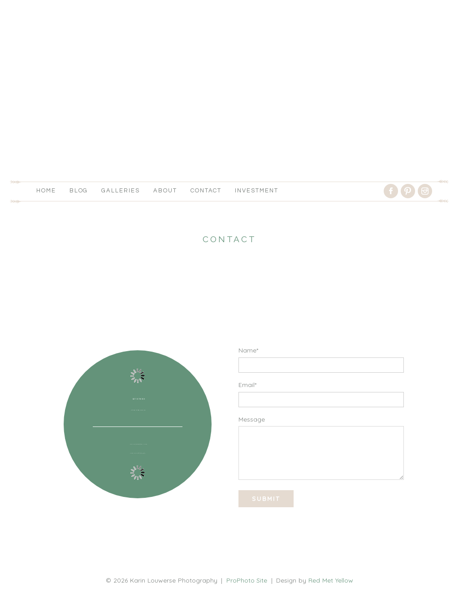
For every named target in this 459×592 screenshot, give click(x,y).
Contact (206, 190)
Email (246, 385)
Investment (256, 190)
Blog (78, 190)
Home (46, 190)
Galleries (120, 190)
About (165, 190)
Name (247, 350)
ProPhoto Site (247, 580)
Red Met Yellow (330, 580)
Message (251, 419)
